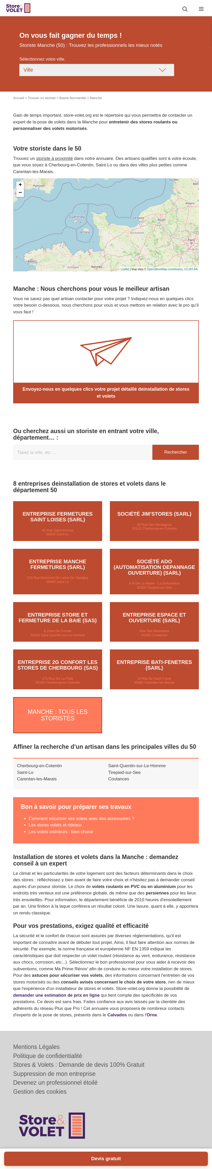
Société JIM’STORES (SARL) (154, 513)
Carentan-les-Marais (37, 773)
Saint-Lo (25, 766)
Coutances (118, 773)
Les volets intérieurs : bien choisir (61, 825)
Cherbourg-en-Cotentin (39, 760)
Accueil (18, 98)
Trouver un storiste (42, 98)
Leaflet (125, 269)
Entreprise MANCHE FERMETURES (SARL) (57, 563)
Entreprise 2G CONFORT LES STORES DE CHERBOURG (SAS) (58, 664)
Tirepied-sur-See (124, 766)
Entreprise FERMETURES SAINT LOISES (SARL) (58, 516)
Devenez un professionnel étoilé (55, 1082)
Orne (152, 1009)
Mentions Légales (36, 1047)
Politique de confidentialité (47, 1056)
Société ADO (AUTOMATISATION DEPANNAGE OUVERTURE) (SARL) (154, 566)
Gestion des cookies (40, 1091)
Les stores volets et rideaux (55, 819)
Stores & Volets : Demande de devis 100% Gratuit (78, 1064)
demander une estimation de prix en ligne (56, 989)
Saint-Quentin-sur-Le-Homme (137, 760)
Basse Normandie (72, 98)
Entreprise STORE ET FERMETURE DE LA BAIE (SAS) (58, 617)
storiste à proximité (54, 158)
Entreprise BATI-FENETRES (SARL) (154, 664)
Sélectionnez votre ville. (42, 59)
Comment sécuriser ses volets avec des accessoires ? (81, 812)
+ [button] (20, 185)
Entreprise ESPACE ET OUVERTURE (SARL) (154, 617)
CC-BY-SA (191, 269)
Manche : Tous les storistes (58, 711)
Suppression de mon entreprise (54, 1073)
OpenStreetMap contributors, (165, 269)
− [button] (20, 193)
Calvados (117, 1009)
